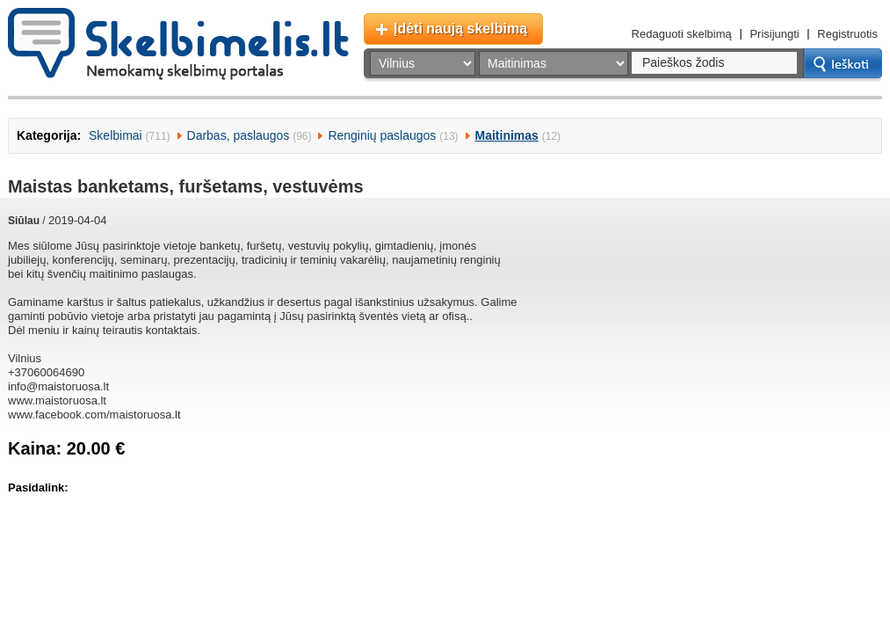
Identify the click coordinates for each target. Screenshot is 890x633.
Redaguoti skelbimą (682, 33)
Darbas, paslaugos (238, 135)
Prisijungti (774, 33)
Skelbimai (115, 135)
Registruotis (847, 33)
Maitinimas (507, 135)
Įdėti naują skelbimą (460, 28)
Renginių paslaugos (382, 135)
